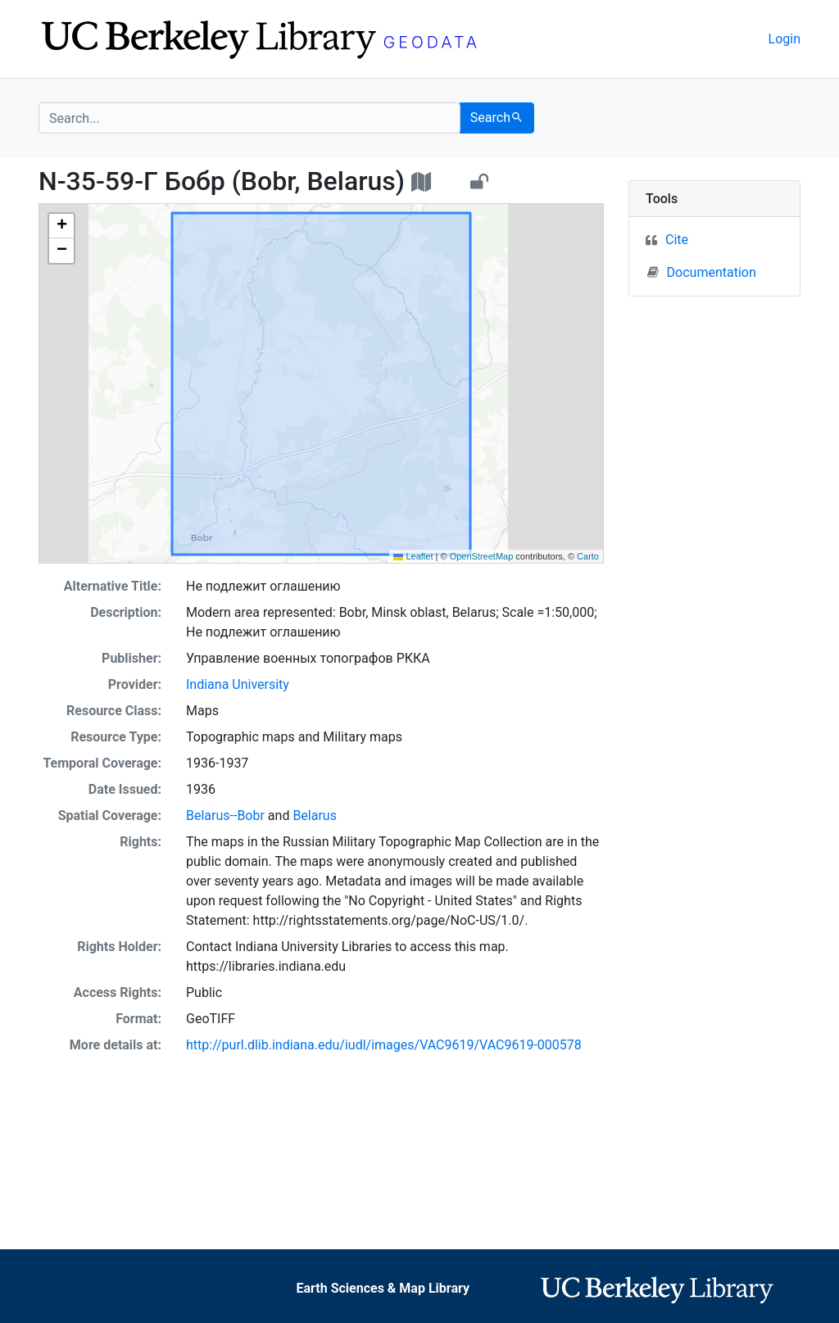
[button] (61, 226)
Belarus (315, 815)
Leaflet (413, 556)
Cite (676, 239)
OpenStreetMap (482, 556)
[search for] (249, 118)
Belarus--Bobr (225, 815)
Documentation (701, 272)
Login (784, 39)
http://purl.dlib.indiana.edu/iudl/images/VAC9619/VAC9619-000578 (384, 1045)
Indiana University (237, 684)
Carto (588, 556)
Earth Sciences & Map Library (382, 1288)
